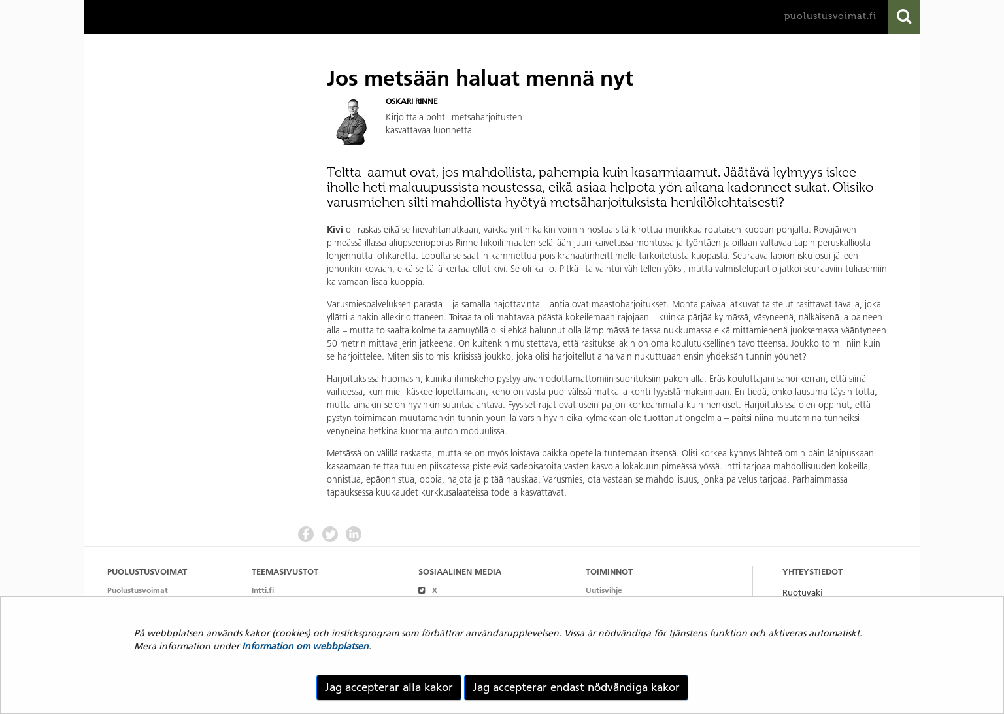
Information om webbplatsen (305, 646)
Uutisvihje (604, 590)
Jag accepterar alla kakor (389, 687)
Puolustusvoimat (137, 590)
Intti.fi (263, 590)
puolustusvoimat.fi (830, 16)
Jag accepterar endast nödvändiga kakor (576, 687)
